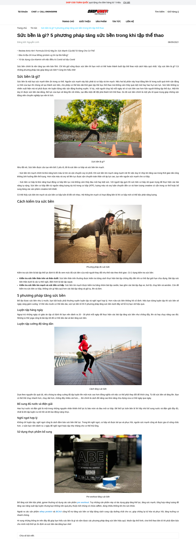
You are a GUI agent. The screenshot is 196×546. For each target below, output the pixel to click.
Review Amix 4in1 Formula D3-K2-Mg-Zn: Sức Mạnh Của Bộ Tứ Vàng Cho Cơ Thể (57, 50)
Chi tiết (126, 2)
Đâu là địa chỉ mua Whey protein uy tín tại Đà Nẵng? (43, 55)
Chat (34, 11)
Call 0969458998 (48, 11)
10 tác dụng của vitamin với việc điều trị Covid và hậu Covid (47, 59)
